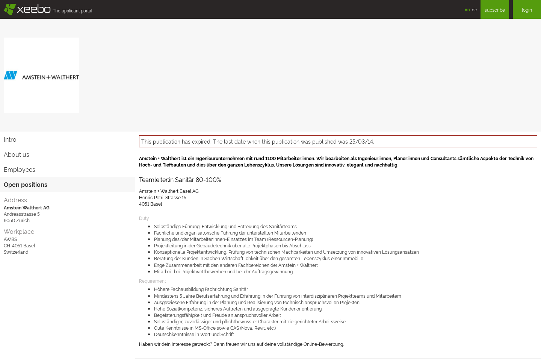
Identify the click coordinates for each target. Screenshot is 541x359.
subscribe (495, 9)
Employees (19, 169)
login (527, 9)
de (474, 9)
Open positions (25, 184)
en (467, 9)
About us (16, 154)
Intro (10, 139)
